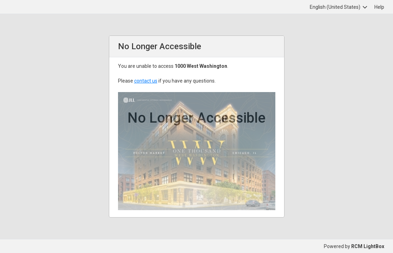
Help (379, 7)
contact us (145, 81)
